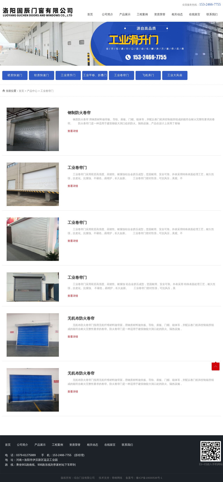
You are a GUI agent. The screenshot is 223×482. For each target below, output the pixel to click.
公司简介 (107, 14)
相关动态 (177, 14)
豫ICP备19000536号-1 (149, 477)
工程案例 (142, 14)
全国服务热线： (201, 4)
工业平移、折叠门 (95, 75)
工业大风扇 (174, 75)
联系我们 (212, 14)
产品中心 (32, 90)
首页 (90, 14)
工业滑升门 (68, 75)
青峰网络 (117, 477)
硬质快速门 (14, 75)
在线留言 (194, 14)
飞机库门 (148, 75)
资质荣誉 (159, 14)
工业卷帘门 (121, 75)
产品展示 (124, 14)
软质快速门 (41, 75)
